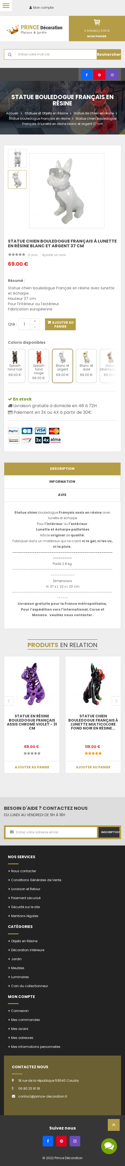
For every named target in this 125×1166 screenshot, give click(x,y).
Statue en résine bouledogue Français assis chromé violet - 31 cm (32, 722)
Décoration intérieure (27, 950)
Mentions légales (24, 916)
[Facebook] (86, 74)
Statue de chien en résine (93, 113)
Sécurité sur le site (25, 907)
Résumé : (16, 280)
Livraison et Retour (25, 889)
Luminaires (20, 977)
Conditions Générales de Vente (36, 880)
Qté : (12, 324)
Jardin (16, 959)
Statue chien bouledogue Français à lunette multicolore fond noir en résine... (93, 722)
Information (62, 481)
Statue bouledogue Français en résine (39, 118)
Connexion (20, 1011)
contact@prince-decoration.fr (42, 1096)
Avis (62, 494)
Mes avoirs (19, 1028)
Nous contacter (23, 871)
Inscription (110, 832)
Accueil (12, 113)
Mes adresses (22, 1037)
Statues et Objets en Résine (46, 113)
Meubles (17, 968)
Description (62, 468)
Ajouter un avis (54, 255)
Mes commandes (25, 1020)
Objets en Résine (24, 941)
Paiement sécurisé (26, 898)
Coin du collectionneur (29, 986)
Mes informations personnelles (35, 1046)
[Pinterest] (99, 74)
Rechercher (109, 54)
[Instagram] (112, 74)
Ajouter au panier (62, 324)
